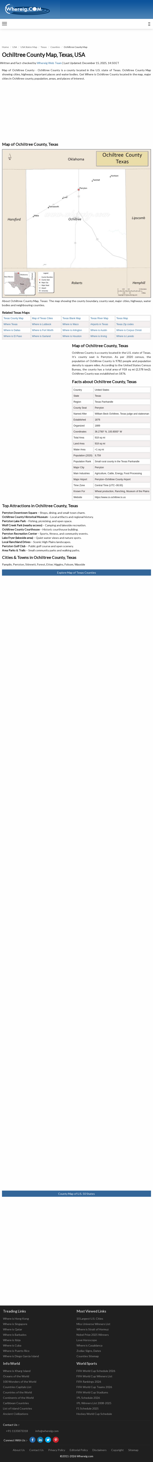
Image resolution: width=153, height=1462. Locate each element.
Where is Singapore (15, 1324)
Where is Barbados (14, 1334)
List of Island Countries (17, 1408)
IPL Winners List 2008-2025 (93, 1403)
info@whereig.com (47, 1431)
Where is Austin (98, 330)
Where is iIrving (98, 336)
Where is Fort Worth (42, 330)
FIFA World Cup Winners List (94, 1376)
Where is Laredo (125, 336)
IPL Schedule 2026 (88, 1397)
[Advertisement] (76, 111)
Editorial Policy (79, 1450)
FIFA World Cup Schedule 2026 (95, 1371)
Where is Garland (41, 336)
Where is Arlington (72, 330)
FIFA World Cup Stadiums (92, 1392)
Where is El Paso (13, 336)
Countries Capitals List (17, 1387)
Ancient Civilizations (15, 1413)
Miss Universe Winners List (93, 1324)
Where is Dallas (12, 330)
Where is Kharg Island (16, 1371)
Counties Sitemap (87, 1356)
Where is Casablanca (89, 1345)
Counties (55, 47)
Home (5, 47)
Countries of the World (17, 1392)
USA (14, 47)
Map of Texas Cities (42, 318)
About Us (19, 1450)
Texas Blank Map (72, 318)
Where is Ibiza (12, 1340)
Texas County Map (13, 318)
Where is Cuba (12, 1345)
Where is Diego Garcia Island (21, 1356)
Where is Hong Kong (16, 1318)
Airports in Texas (99, 324)
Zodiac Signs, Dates (88, 1350)
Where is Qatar (12, 1329)
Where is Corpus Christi (129, 330)
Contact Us (36, 1450)
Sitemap (133, 1450)
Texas (44, 47)
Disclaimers (99, 1450)
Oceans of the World (16, 1376)
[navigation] (4, 24)
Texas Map (122, 318)
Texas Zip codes (125, 324)
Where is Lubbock (41, 324)
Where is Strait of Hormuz (92, 1329)
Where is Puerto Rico (16, 1350)
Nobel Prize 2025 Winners (92, 1334)
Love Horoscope (86, 1340)
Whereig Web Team (49, 63)
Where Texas (11, 324)
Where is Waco (71, 324)
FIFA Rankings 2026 (88, 1381)
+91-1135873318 (17, 1431)
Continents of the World (18, 1397)
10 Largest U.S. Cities (89, 1318)
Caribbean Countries (16, 1403)
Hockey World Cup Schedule (94, 1413)
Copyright (117, 1450)
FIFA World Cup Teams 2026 (94, 1387)
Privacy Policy (56, 1450)
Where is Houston (72, 336)
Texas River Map (99, 318)
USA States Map (29, 47)
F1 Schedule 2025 (87, 1408)
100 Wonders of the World (19, 1381)
